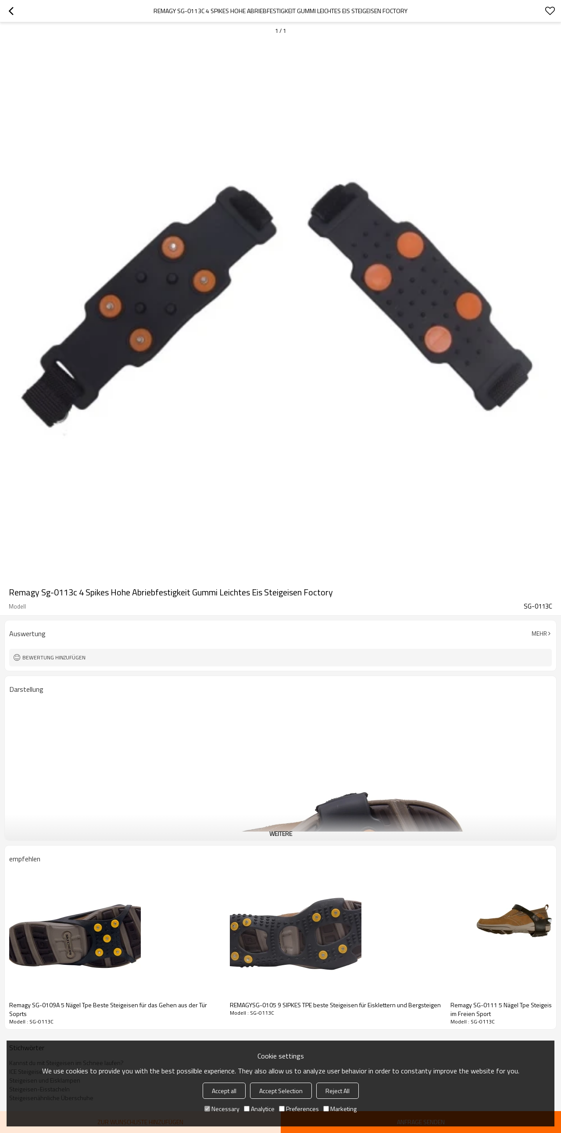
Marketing (340, 1108)
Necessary (221, 1108)
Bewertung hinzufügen (54, 657)
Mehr (539, 633)
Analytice (259, 1108)
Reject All (337, 1090)
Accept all (224, 1090)
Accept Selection (281, 1090)
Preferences (299, 1108)
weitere (280, 833)
